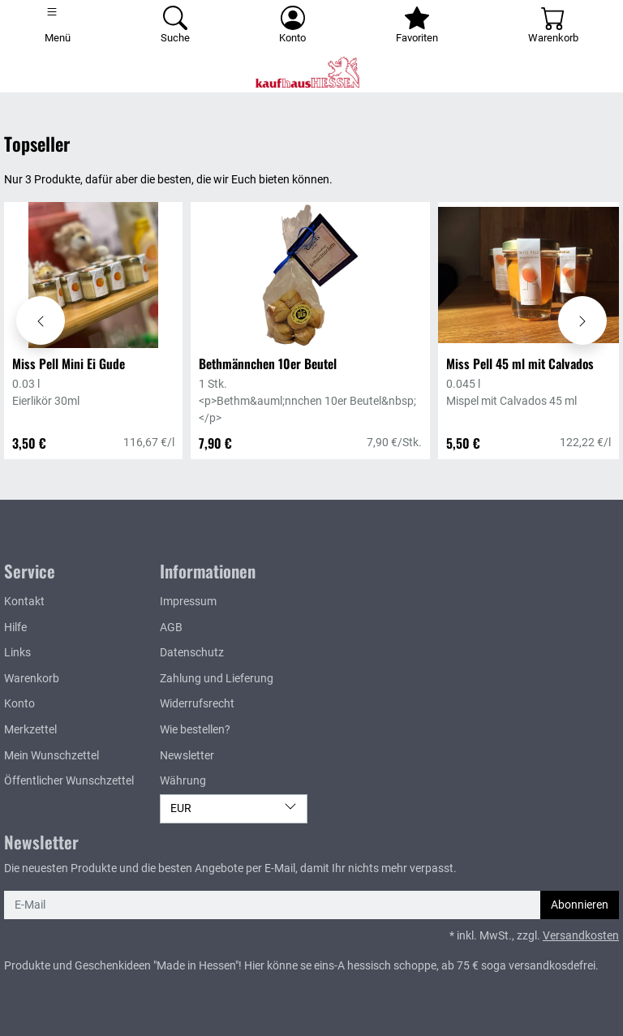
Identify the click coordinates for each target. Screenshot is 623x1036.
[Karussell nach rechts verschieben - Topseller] (582, 320)
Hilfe (15, 627)
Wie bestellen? (195, 730)
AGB (171, 627)
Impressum (188, 601)
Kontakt (24, 601)
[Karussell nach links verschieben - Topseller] (40, 320)
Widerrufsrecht (197, 704)
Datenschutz (192, 653)
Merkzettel (30, 730)
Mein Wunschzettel (51, 756)
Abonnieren (579, 905)
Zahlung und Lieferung (216, 679)
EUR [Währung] (233, 807)
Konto (19, 704)
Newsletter (187, 756)
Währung (183, 781)
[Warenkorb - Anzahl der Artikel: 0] (553, 26)
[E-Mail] (272, 905)
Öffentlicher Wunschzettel (69, 781)
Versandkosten (581, 936)
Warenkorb (31, 679)
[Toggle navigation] (58, 26)
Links (17, 653)
